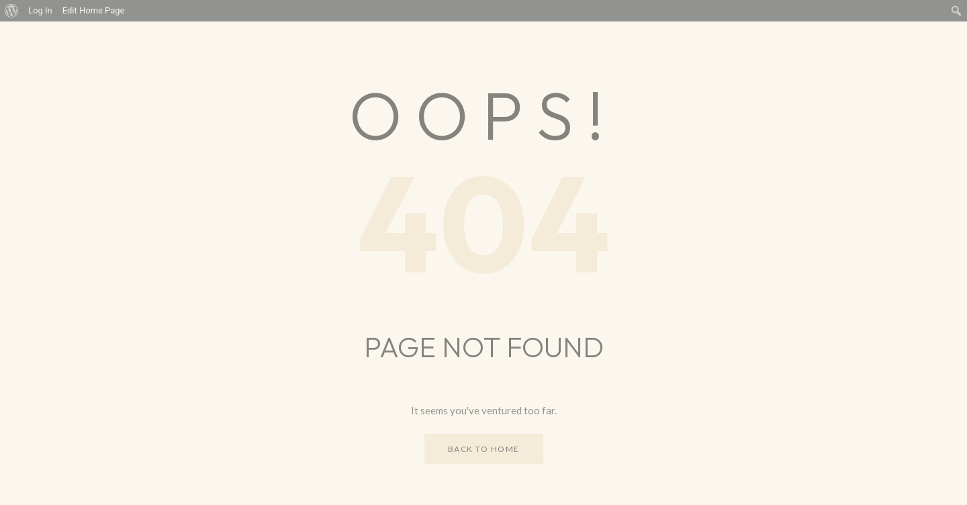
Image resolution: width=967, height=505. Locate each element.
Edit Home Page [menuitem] (93, 10)
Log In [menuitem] (40, 10)
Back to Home (484, 449)
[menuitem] (12, 10)
